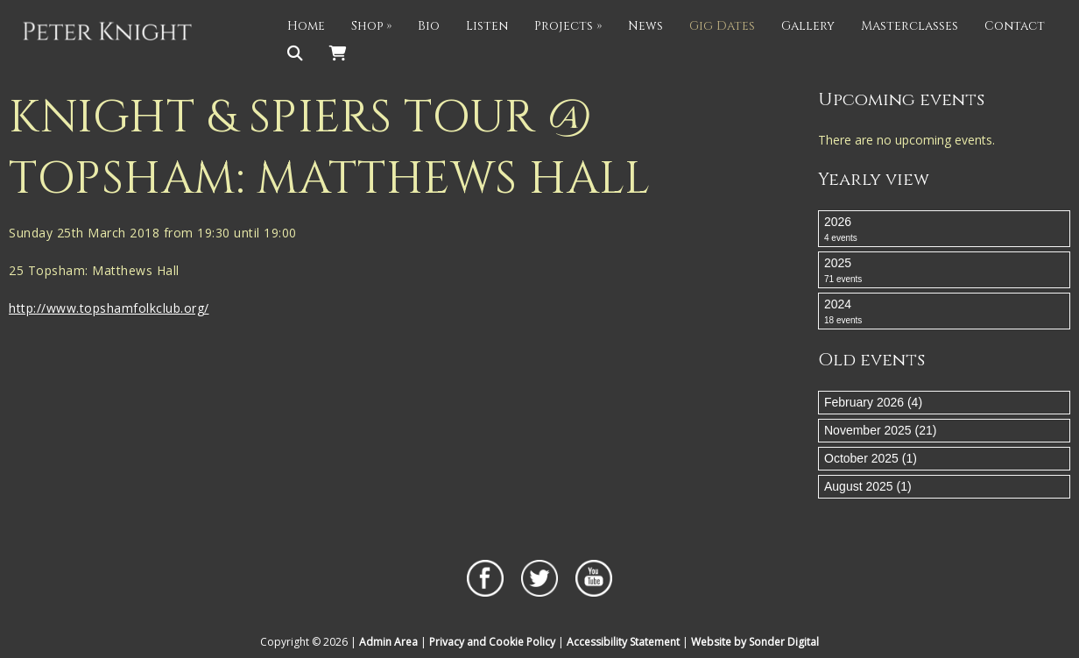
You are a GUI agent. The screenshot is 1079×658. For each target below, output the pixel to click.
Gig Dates (722, 26)
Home (306, 26)
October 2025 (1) (870, 458)
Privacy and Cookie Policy (492, 641)
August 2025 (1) (868, 486)
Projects (568, 26)
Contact (1014, 26)
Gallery (808, 26)
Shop (371, 26)
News (645, 26)
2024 (944, 312)
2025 (944, 271)
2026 (944, 229)
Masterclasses (909, 26)
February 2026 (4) (873, 402)
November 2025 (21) (880, 430)
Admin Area (388, 641)
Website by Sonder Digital (755, 641)
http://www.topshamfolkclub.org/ (109, 308)
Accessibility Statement (623, 641)
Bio (429, 26)
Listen (487, 26)
